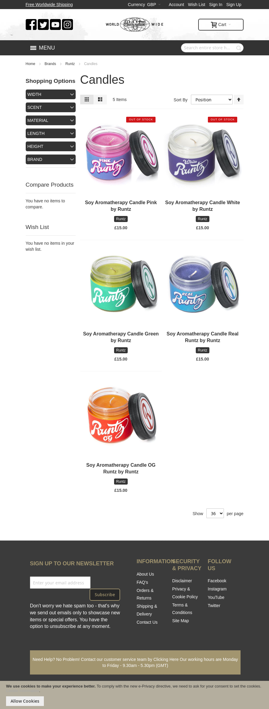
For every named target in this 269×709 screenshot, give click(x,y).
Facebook (217, 580)
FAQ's (142, 582)
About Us (145, 574)
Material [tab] (38, 120)
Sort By (181, 99)
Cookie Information (22, 690)
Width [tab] (34, 94)
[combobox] (212, 47)
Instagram (217, 588)
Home (31, 64)
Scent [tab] (35, 107)
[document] (134, 695)
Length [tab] (36, 133)
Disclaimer (182, 580)
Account (176, 4)
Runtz (70, 64)
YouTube (216, 597)
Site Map (180, 620)
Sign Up (233, 4)
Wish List (196, 4)
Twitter (214, 605)
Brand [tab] (35, 159)
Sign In (215, 4)
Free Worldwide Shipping (49, 4)
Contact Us (147, 622)
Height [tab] (36, 146)
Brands (50, 64)
